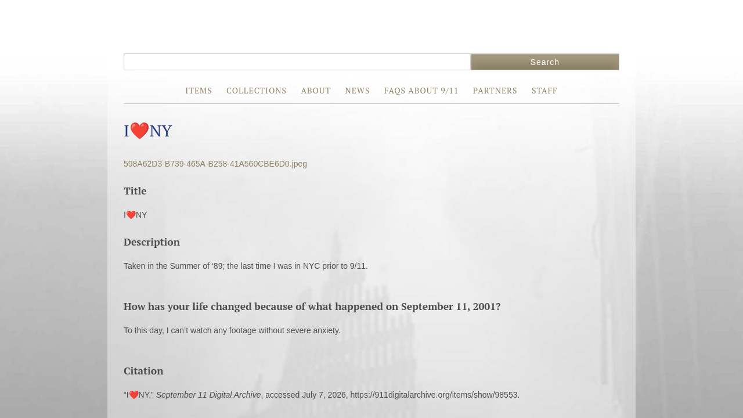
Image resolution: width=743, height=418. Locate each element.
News (357, 90)
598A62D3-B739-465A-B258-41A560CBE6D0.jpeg (215, 163)
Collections (256, 90)
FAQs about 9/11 (421, 90)
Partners (495, 90)
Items (198, 90)
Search (545, 62)
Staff (545, 90)
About (316, 90)
